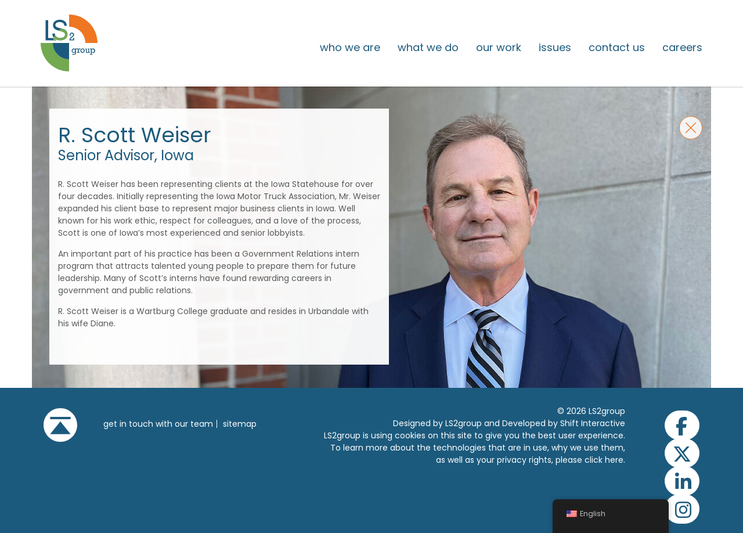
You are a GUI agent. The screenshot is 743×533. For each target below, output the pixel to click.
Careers (682, 48)
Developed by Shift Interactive (563, 423)
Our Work (498, 48)
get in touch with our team (158, 424)
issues (555, 48)
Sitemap (240, 424)
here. (615, 460)
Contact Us (617, 48)
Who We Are (350, 48)
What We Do (428, 48)
